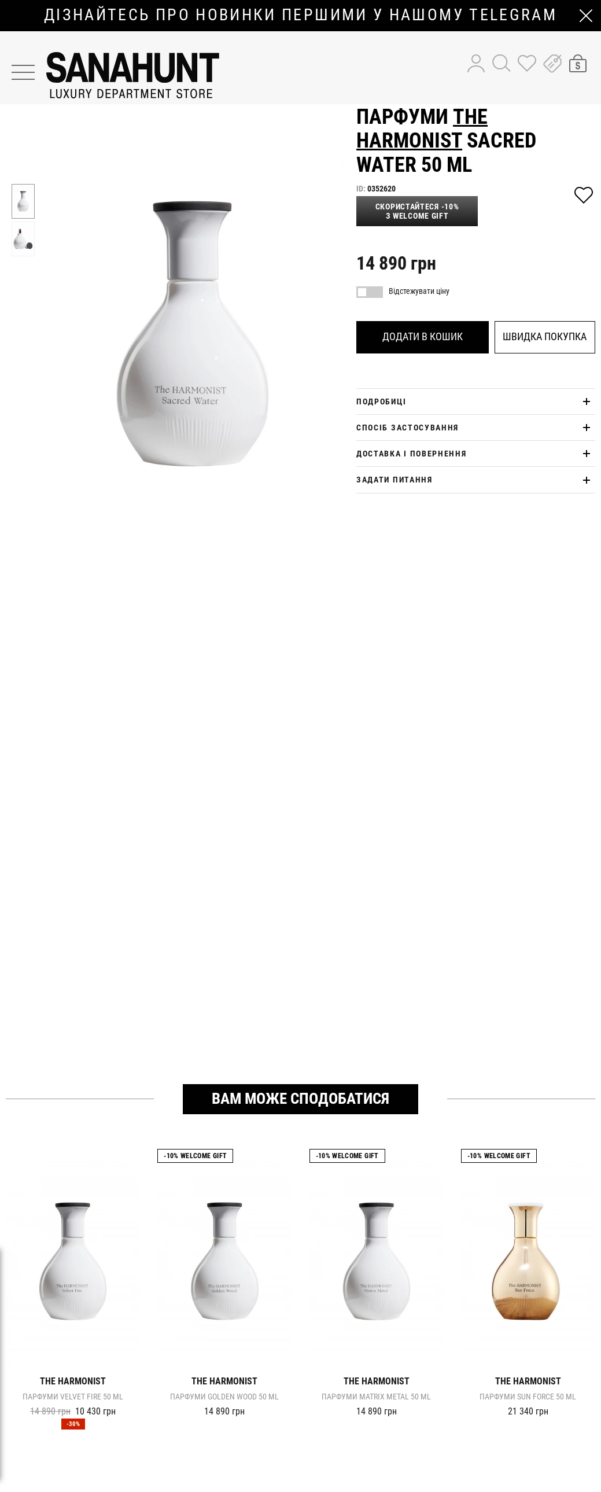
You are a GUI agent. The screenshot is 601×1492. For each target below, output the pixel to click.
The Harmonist (422, 129)
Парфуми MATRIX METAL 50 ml (376, 1396)
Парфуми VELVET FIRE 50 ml (73, 1396)
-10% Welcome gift (195, 1156)
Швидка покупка (545, 336)
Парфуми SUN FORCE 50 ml (528, 1396)
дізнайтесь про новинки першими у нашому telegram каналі (300, 15)
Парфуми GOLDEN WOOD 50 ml (224, 1396)
